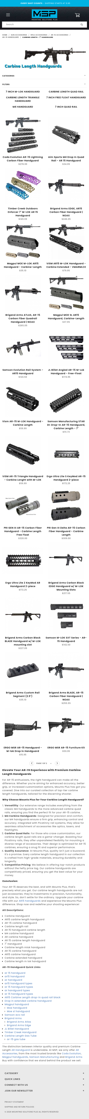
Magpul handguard (17, 1004)
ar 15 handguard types (19, 987)
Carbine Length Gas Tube (21, 1035)
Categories (8, 76)
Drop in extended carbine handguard (28, 1001)
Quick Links (12, 1079)
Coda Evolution (71, 1053)
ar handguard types (17, 990)
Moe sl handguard (18, 1011)
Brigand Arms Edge (19, 1025)
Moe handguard (17, 1008)
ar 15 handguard (15, 973)
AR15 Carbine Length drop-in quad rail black (32, 997)
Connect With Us (16, 1085)
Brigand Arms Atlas (19, 1021)
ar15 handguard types (18, 983)
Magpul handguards (15, 1057)
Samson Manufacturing (44, 1057)
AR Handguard (21, 1050)
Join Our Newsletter (19, 1090)
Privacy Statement (14, 1102)
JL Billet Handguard (17, 1028)
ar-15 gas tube (16, 1039)
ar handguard (13, 980)
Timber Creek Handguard (21, 1032)
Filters (6, 84)
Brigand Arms (13, 1018)
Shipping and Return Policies (19, 1107)
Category (11, 1073)
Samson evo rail (15, 1015)
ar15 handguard (15, 976)
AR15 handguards (30, 901)
